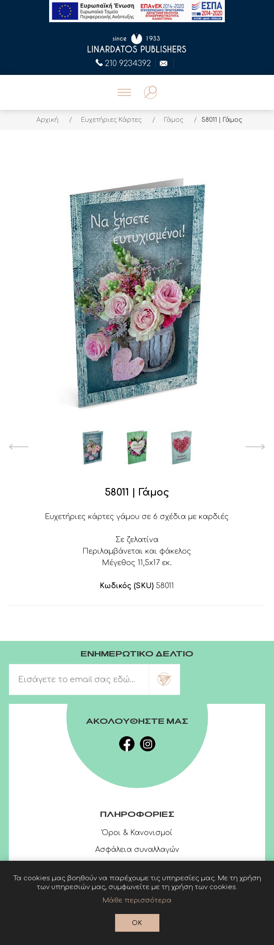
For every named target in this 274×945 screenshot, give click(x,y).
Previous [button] (18, 447)
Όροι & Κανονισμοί (137, 833)
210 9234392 (123, 62)
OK (137, 923)
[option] (92, 447)
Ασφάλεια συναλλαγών (137, 850)
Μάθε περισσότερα (137, 900)
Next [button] (256, 447)
